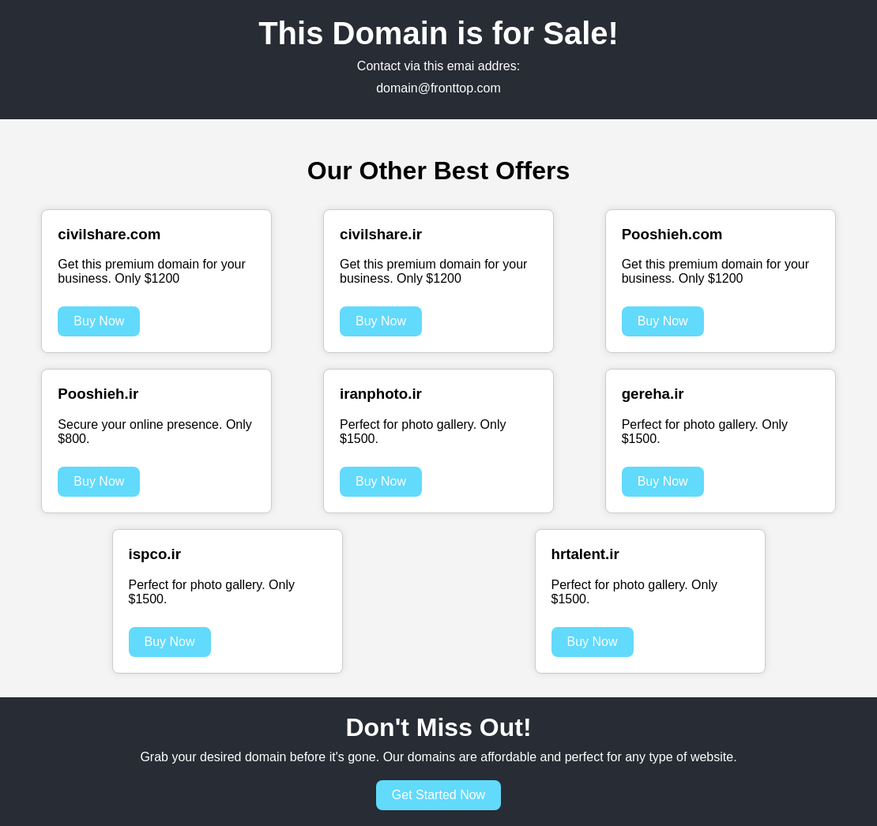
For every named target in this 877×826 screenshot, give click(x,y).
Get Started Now (438, 795)
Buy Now (98, 321)
